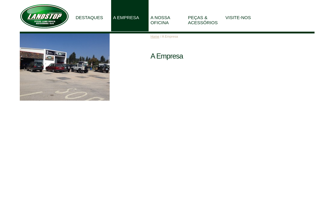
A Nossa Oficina (160, 20)
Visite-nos (238, 17)
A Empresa (126, 17)
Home (155, 36)
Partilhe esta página (288, 3)
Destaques (89, 17)
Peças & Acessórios (203, 20)
